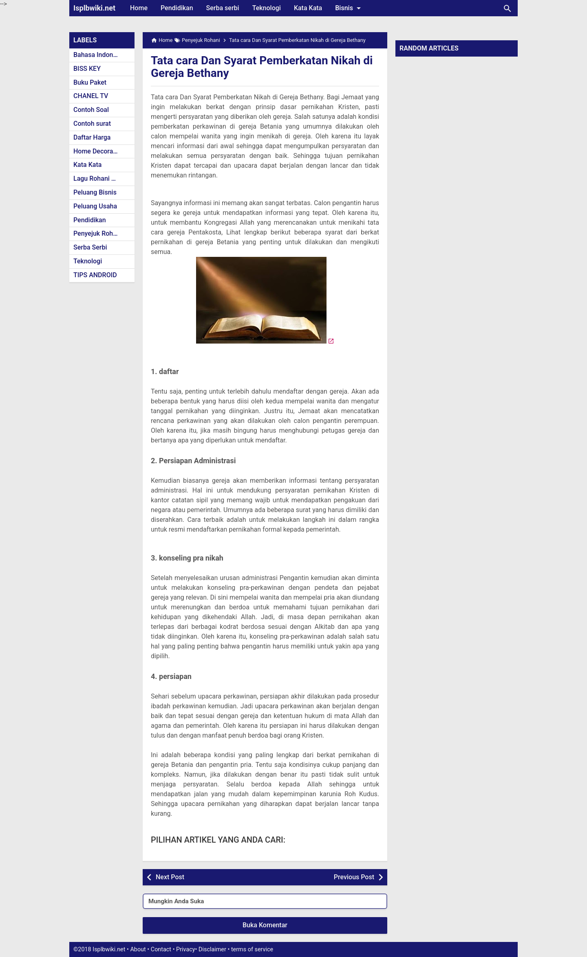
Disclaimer (212, 949)
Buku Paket (89, 82)
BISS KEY (87, 68)
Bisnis (349, 8)
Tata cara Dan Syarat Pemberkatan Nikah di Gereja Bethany (262, 67)
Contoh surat (92, 123)
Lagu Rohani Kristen (102, 178)
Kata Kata (308, 8)
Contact (161, 949)
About (138, 949)
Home (139, 8)
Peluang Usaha (95, 206)
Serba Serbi (90, 247)
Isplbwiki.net (94, 8)
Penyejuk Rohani (97, 233)
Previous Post (354, 877)
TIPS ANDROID (95, 275)
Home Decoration (98, 151)
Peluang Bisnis (95, 192)
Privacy (185, 949)
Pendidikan (177, 8)
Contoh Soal (91, 110)
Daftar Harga (91, 137)
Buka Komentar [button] (265, 925)
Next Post (170, 877)
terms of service (252, 949)
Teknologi (266, 8)
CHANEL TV (90, 96)
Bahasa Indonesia (99, 55)
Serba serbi (222, 8)
